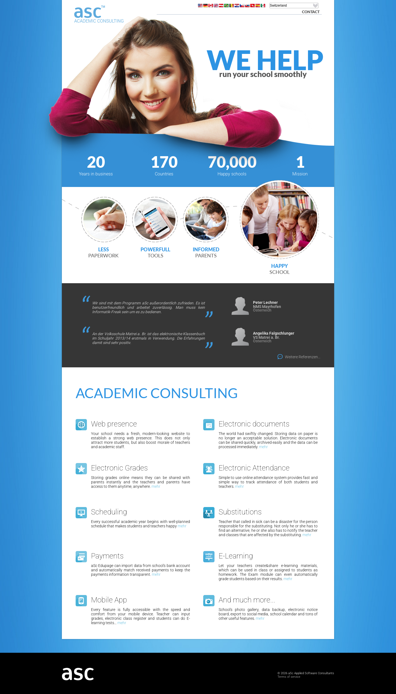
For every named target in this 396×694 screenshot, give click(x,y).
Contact (311, 11)
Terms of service (288, 677)
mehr (263, 447)
